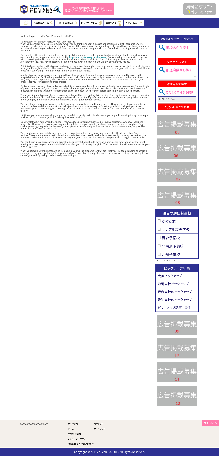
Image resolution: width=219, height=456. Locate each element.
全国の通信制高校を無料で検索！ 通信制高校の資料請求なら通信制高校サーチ (88, 9)
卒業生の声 (114, 23)
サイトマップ (99, 429)
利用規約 (98, 424)
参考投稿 (169, 220)
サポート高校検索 (67, 23)
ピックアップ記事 (91, 23)
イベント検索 (133, 23)
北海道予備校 (173, 246)
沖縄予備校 (171, 254)
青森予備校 (171, 237)
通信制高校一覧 (43, 23)
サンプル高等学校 (176, 229)
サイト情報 (73, 424)
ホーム (71, 429)
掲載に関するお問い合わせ (81, 444)
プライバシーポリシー (78, 439)
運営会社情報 (74, 434)
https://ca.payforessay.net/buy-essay (88, 57)
